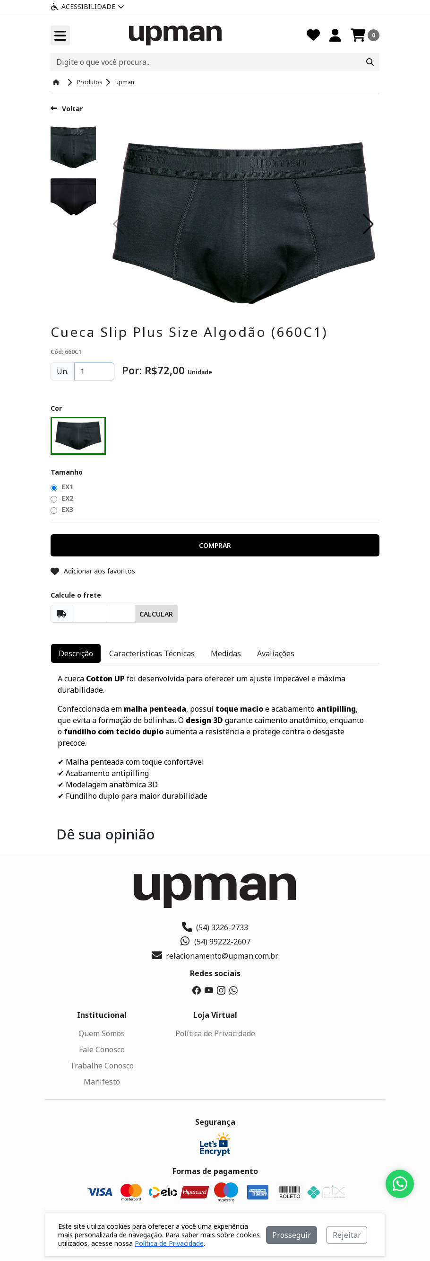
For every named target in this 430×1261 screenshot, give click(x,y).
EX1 (62, 486)
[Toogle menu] (60, 35)
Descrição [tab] (76, 653)
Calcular (156, 613)
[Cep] (89, 614)
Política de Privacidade (215, 1033)
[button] (368, 224)
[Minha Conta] (335, 35)
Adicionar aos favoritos (93, 570)
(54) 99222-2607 (215, 941)
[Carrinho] (365, 35)
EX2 (62, 498)
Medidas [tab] (226, 653)
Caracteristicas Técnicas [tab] (152, 653)
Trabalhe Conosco (102, 1065)
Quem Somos (101, 1033)
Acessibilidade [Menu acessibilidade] (87, 6)
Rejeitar (347, 1235)
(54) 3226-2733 (215, 927)
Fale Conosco (102, 1049)
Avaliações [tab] (275, 653)
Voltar (67, 108)
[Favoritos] (313, 35)
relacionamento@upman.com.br (215, 955)
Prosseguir (291, 1235)
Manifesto (102, 1081)
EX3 (62, 509)
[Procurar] (370, 62)
